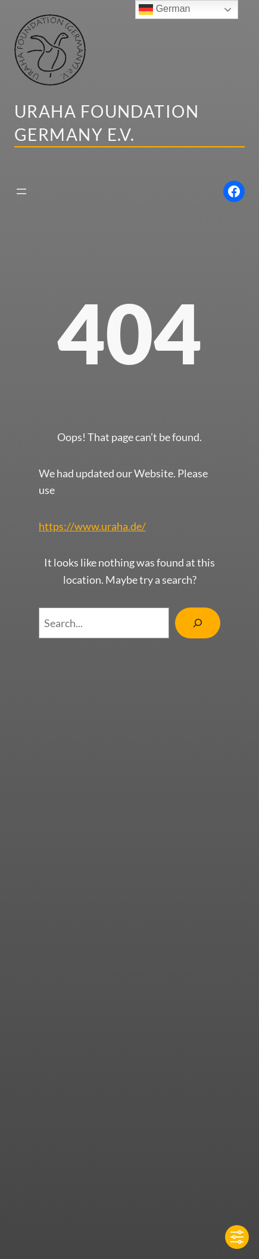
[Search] (197, 623)
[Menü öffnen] (21, 191)
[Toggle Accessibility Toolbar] (237, 1237)
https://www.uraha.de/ (92, 526)
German (164, 9)
